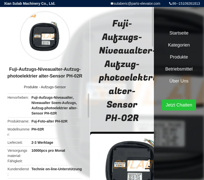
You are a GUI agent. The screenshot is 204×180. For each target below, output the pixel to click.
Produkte (31, 87)
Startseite (178, 33)
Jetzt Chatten (179, 105)
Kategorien (179, 45)
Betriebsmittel (178, 69)
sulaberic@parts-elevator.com (137, 4)
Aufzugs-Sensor (53, 87)
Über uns (178, 81)
